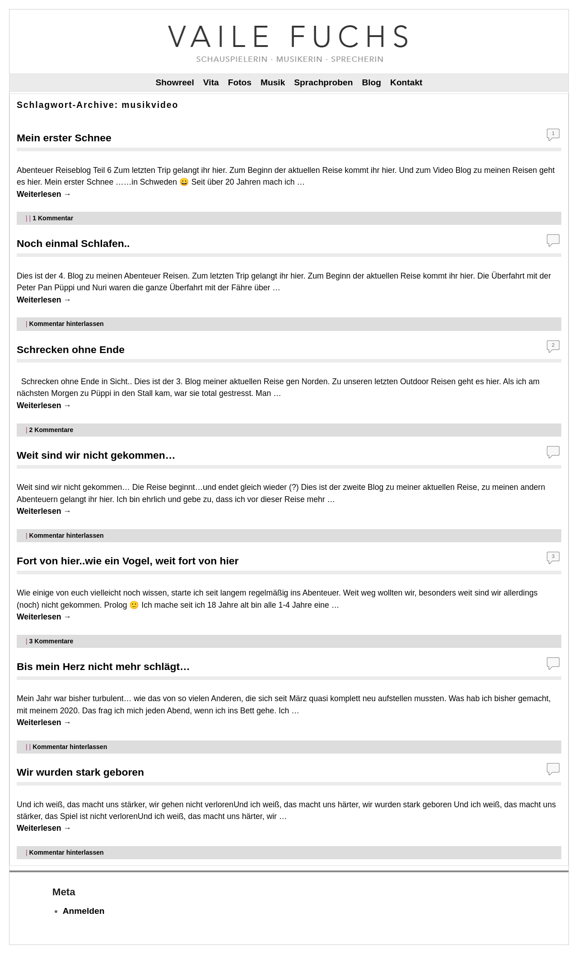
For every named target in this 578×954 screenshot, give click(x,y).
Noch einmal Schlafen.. (73, 243)
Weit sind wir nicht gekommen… (96, 455)
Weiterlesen (44, 194)
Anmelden (84, 911)
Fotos (240, 82)
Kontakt (406, 82)
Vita (211, 82)
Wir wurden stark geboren (80, 772)
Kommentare (51, 429)
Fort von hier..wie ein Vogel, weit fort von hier (127, 561)
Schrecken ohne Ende (71, 349)
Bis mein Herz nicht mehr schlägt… (103, 666)
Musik (273, 82)
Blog (371, 82)
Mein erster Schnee (64, 138)
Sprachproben (323, 82)
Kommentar (53, 218)
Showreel (175, 82)
